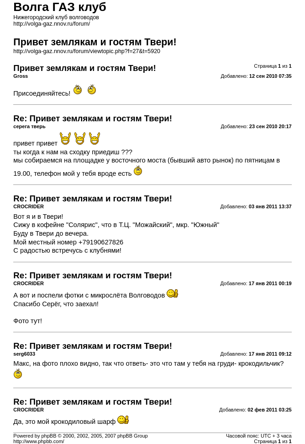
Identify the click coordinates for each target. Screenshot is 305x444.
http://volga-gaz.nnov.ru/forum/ (51, 24)
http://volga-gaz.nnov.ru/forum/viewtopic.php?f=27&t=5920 (86, 51)
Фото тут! (27, 321)
